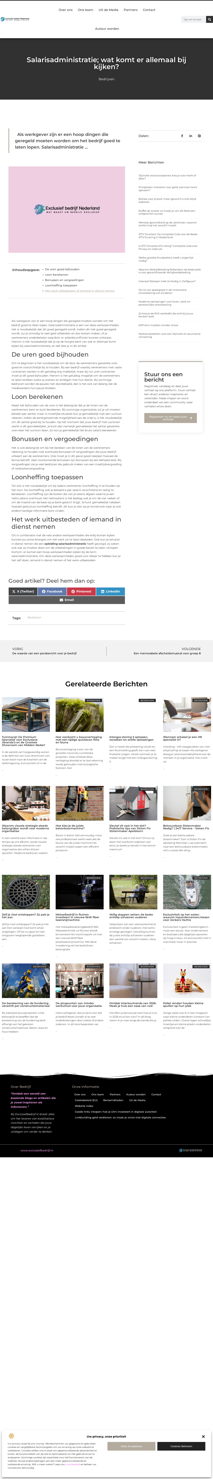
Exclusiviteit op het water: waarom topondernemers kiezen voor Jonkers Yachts (186, 917)
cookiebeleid (72, 1464)
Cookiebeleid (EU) (86, 1100)
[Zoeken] (209, 19)
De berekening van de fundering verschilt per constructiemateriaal (26, 1004)
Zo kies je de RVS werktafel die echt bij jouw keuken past (166, 315)
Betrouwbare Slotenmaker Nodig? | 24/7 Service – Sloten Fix (186, 827)
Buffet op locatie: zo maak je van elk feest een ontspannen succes (167, 212)
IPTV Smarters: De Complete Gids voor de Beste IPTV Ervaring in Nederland (168, 236)
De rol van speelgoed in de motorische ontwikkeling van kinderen (163, 291)
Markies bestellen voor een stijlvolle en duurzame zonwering (170, 335)
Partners (131, 10)
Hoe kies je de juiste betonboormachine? (70, 827)
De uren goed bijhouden (62, 269)
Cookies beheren (181, 1446)
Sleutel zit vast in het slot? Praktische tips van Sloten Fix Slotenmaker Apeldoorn (130, 828)
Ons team (85, 10)
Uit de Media (108, 10)
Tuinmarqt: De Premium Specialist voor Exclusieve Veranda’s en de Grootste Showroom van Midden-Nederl (23, 741)
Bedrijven (106, 79)
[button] (203, 1437)
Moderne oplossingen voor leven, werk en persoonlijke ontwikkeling (164, 303)
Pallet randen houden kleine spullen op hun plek (183, 1004)
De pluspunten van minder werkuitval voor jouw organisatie (79, 1004)
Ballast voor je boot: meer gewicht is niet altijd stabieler (167, 200)
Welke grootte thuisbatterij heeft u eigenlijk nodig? (166, 259)
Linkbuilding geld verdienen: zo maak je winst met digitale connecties (120, 1117)
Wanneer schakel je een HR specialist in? (182, 738)
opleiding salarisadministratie (65, 543)
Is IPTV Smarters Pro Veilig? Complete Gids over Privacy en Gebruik (168, 247)
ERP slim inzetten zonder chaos (158, 325)
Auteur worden (107, 29)
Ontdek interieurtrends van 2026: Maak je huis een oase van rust (132, 1004)
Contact (149, 10)
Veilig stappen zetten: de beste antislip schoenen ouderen (131, 916)
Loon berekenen (56, 274)
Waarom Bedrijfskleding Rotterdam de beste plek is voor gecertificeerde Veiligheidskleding (170, 271)
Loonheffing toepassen (61, 285)
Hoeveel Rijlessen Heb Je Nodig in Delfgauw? (167, 281)
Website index (84, 1105)
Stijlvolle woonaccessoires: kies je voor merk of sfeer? (167, 177)
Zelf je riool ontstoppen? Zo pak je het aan (26, 916)
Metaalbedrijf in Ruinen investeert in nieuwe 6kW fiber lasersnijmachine (77, 917)
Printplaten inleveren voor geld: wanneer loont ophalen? (168, 189)
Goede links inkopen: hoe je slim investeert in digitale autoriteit (116, 1111)
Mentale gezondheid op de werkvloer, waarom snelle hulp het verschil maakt (168, 224)
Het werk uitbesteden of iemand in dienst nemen (80, 290)
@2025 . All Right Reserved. (46, 1150)
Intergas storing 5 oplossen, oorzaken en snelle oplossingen (131, 738)
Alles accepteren (131, 1446)
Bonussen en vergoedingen (64, 280)
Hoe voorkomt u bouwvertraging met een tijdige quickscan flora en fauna (79, 739)
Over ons (66, 10)
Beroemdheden (113, 1100)
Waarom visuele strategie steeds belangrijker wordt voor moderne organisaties (25, 828)
